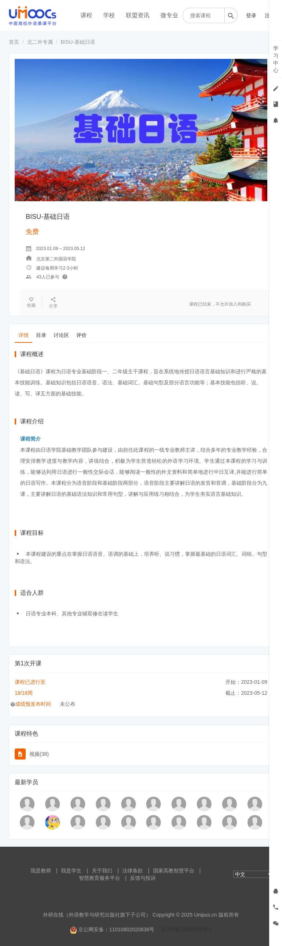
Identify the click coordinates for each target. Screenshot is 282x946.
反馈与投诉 (143, 878)
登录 (251, 15)
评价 (81, 335)
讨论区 (61, 335)
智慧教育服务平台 (99, 878)
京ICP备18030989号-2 (186, 929)
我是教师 (40, 871)
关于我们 (102, 871)
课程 (86, 15)
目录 (41, 335)
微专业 (169, 15)
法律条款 (132, 871)
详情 (23, 335)
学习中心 (275, 59)
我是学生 (71, 871)
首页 (14, 42)
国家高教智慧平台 (173, 871)
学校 (109, 15)
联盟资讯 (137, 15)
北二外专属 (40, 42)
